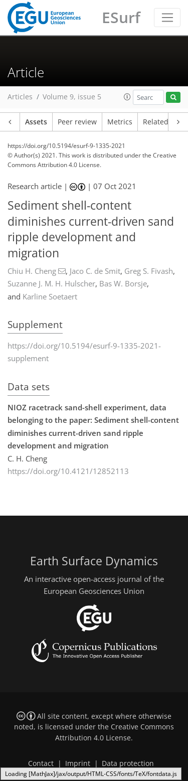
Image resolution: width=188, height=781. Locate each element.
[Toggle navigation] (167, 17)
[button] (127, 96)
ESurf (121, 17)
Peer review (77, 121)
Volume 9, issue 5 (72, 96)
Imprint (77, 763)
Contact (41, 763)
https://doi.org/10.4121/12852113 (68, 471)
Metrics (119, 121)
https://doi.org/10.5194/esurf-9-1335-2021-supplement (84, 352)
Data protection (128, 763)
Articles (20, 96)
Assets (36, 121)
